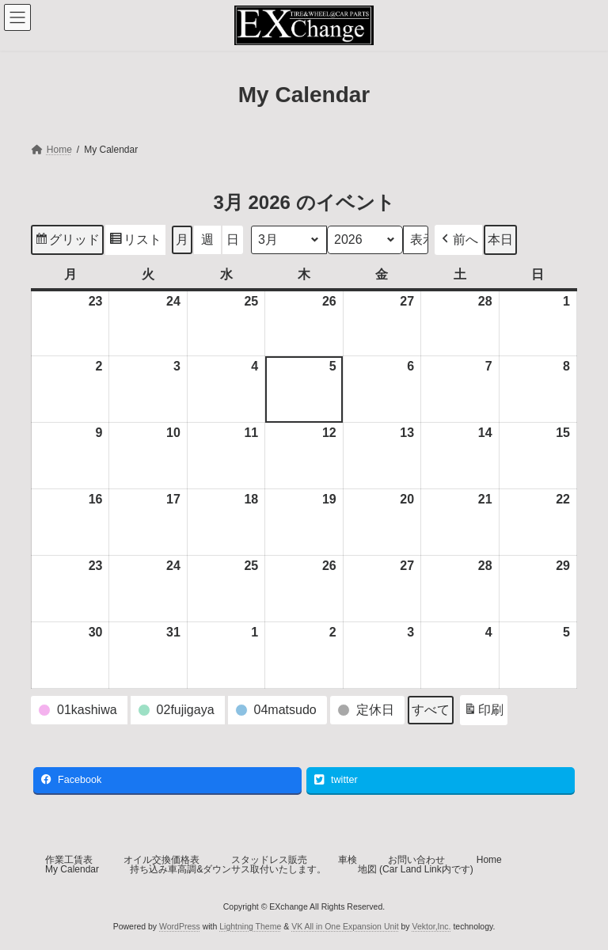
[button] (458, 240)
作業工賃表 (69, 859)
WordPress (179, 926)
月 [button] (182, 239)
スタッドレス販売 (269, 859)
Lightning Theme (250, 926)
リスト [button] (135, 242)
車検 (347, 859)
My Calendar (72, 869)
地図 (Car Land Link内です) (415, 869)
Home (489, 859)
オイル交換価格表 (162, 859)
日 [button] (232, 239)
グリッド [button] (67, 242)
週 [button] (207, 239)
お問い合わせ (416, 859)
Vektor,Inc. (431, 926)
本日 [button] (500, 239)
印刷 (483, 712)
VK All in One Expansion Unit (344, 926)
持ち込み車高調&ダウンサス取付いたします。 (228, 869)
